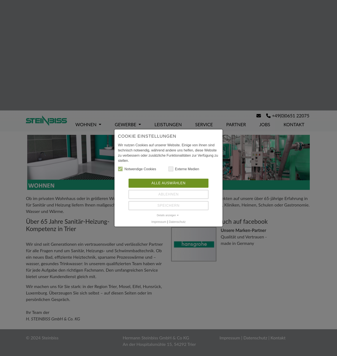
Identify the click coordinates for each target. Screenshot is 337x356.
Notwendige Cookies (137, 169)
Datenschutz (177, 222)
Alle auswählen (168, 183)
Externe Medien (183, 169)
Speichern (168, 205)
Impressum (158, 222)
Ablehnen (168, 194)
